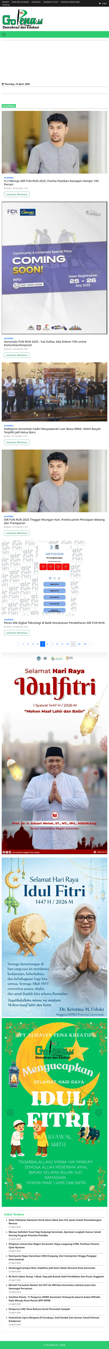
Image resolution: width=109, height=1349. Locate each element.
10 (67, 644)
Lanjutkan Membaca (17, 194)
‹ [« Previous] (18, 644)
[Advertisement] (54, 62)
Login (103, 3)
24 (79, 644)
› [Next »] (90, 644)
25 (85, 644)
